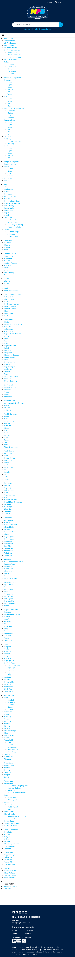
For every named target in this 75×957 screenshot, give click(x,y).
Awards (7, 485)
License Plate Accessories (14, 59)
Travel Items (9, 852)
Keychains (8, 566)
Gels (6, 656)
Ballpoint (7, 646)
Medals (10, 113)
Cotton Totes (12, 220)
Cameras (7, 405)
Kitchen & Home (10, 582)
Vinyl (9, 173)
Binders (7, 322)
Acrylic (10, 82)
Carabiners (8, 569)
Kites (6, 470)
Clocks (6, 279)
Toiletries (8, 553)
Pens (6, 644)
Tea (5, 442)
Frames (7, 341)
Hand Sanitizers (10, 532)
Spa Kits (7, 546)
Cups (6, 624)
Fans (9, 742)
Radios (7, 738)
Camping (7, 716)
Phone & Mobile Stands (16, 793)
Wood (9, 94)
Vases (6, 96)
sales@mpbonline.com (43, 29)
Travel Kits (8, 555)
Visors (6, 275)
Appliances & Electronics (14, 403)
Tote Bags (8, 217)
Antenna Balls (9, 40)
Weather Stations (11, 290)
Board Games (9, 458)
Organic (7, 392)
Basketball (11, 702)
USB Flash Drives (11, 826)
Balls (6, 455)
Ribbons (10, 118)
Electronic (8, 245)
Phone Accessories (14, 57)
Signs (6, 374)
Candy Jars (8, 256)
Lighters (7, 841)
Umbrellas (8, 756)
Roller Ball (8, 684)
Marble (10, 89)
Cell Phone (11, 804)
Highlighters (9, 661)
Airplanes (8, 453)
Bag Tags (7, 488)
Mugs (6, 628)
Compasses (8, 721)
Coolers (7, 198)
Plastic (7, 215)
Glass (9, 87)
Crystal (10, 84)
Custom (7, 767)
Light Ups (11, 668)
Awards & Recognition (12, 77)
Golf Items (8, 483)
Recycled (8, 394)
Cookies (7, 261)
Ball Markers (9, 490)
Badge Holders (10, 164)
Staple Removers (11, 376)
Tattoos (7, 477)
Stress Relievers (10, 381)
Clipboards (8, 331)
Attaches (7, 187)
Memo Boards (9, 357)
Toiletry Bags (12, 236)
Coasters (7, 621)
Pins (9, 115)
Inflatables (8, 467)
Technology (8, 781)
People (7, 770)
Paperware (8, 633)
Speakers (11, 819)
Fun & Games (9, 451)
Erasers (7, 653)
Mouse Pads (9, 313)
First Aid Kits (9, 527)
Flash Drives (9, 299)
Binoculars (8, 712)
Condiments (9, 421)
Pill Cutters (8, 543)
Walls (6, 250)
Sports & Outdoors (11, 695)
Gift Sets (7, 139)
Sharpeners (8, 686)
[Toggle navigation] (3, 35)
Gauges (10, 69)
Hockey (10, 707)
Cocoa (6, 416)
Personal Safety (10, 578)
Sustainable (8, 396)
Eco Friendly (9, 206)
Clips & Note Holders (12, 334)
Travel (6, 229)
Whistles (7, 759)
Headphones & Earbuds (16, 816)
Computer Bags (10, 196)
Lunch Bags (8, 210)
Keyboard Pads (10, 345)
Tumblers (8, 640)
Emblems (11, 110)
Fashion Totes (12, 222)
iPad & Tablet (12, 807)
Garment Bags (13, 231)
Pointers (10, 670)
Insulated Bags (10, 730)
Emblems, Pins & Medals (14, 108)
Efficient (7, 389)
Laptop (10, 809)
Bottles (7, 617)
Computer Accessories (12, 294)
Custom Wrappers (11, 263)
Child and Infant (10, 525)
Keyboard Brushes (11, 304)
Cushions (7, 723)
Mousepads (8, 360)
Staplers (7, 378)
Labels (6, 348)
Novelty (7, 430)
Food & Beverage (10, 414)
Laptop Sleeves (10, 306)
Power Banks (9, 821)
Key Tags (7, 559)
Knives (6, 839)
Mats (6, 733)
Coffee (6, 418)
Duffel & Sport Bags (12, 201)
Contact (15, 933)
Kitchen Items (9, 596)
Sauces (7, 437)
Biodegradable (10, 387)
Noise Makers (12, 749)
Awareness (8, 520)
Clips (6, 497)
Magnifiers (8, 352)
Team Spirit (8, 740)
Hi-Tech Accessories (12, 50)
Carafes (7, 619)
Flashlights (11, 66)
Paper (6, 213)
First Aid (10, 64)
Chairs (6, 719)
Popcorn (7, 435)
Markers (7, 677)
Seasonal (7, 772)
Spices (6, 440)
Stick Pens (8, 689)
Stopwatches (9, 877)
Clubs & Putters (10, 499)
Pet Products (9, 603)
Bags (5, 184)
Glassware (8, 626)
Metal (9, 92)
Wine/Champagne (11, 447)
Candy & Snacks (10, 253)
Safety (6, 62)
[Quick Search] (35, 24)
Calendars (8, 240)
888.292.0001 (28, 29)
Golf (6, 146)
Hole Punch (8, 343)
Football (10, 705)
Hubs (6, 301)
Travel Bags (8, 859)
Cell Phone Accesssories (13, 562)
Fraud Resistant (13, 665)
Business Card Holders (13, 324)
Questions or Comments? (22, 937)
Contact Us (8, 888)
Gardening (8, 594)
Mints (6, 268)
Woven (10, 176)
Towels (7, 514)
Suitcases (11, 234)
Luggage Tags (9, 564)
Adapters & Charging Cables (18, 786)
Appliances (8, 584)
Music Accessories (14, 55)
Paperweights (9, 120)
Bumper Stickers (11, 48)
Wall (6, 288)
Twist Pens (8, 691)
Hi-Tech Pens (9, 663)
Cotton (10, 169)
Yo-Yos (6, 479)
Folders (7, 338)
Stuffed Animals (10, 474)
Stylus (9, 672)
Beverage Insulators (12, 614)
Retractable (9, 682)
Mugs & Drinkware (11, 609)
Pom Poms (11, 752)
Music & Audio (9, 814)
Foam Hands (12, 745)
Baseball (10, 700)
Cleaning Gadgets (14, 788)
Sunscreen (8, 551)
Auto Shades (9, 45)
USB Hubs (11, 790)
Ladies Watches (10, 870)
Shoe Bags (8, 509)
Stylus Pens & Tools (12, 823)
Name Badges (9, 178)
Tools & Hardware (11, 830)
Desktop (10, 143)
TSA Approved (9, 864)
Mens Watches (10, 873)
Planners (7, 247)
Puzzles (7, 472)
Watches (7, 868)
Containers (8, 589)
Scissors (7, 371)
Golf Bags (8, 507)
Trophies (7, 136)
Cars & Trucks (9, 765)
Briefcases (8, 194)
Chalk (6, 649)
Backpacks (8, 189)
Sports (7, 777)
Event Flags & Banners (13, 502)
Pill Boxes (8, 541)
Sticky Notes (9, 369)
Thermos (7, 635)
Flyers (6, 463)
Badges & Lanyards (11, 162)
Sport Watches (10, 875)
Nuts (6, 270)
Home (14, 931)
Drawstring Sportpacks (13, 203)
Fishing (7, 726)
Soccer (10, 709)
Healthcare (8, 518)
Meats (6, 428)
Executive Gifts (9, 400)
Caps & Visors (9, 495)
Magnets (7, 350)
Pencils (7, 679)
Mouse (6, 311)
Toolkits (10, 73)
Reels (6, 180)
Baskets (7, 191)
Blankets (7, 714)
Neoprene (11, 171)
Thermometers (10, 846)
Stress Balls (8, 763)
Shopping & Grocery (15, 224)
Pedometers (9, 539)
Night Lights (9, 536)
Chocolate (8, 258)
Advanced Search (10, 886)
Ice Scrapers (12, 71)
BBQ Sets (8, 832)
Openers (7, 631)
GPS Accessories (13, 52)
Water (6, 444)
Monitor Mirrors (10, 308)
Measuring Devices (11, 355)
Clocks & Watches (14, 141)
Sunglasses (8, 548)
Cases (6, 802)
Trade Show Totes (14, 227)
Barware (7, 612)
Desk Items (8, 319)
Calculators (8, 329)
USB (6, 316)
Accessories (8, 783)
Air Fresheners (10, 43)
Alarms (7, 281)
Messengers (12, 800)
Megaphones (12, 747)
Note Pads (8, 364)
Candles (7, 522)
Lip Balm (7, 534)
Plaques (7, 80)
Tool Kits (7, 511)
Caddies (7, 327)
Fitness (7, 407)
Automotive (8, 38)
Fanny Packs (9, 208)
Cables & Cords (10, 297)
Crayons (7, 651)
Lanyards (7, 166)
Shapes (7, 774)
